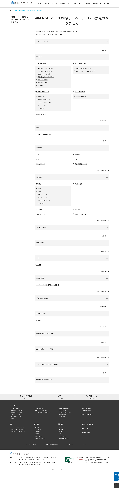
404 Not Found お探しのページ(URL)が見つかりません (20, 19)
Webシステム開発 (80, 93)
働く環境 (77, 213)
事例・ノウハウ (86, 444)
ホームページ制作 (41, 64)
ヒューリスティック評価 (45, 104)
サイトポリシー (41, 318)
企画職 (40, 195)
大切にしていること (42, 41)
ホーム (11, 10)
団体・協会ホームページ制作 (46, 78)
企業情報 (39, 150)
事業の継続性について (81, 167)
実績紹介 (13, 435)
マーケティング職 (43, 198)
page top (116, 485)
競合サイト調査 (42, 107)
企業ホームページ (15, 431)
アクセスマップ (41, 167)
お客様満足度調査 (43, 81)
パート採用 (41, 207)
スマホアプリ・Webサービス (45, 137)
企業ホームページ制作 (44, 75)
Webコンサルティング (43, 93)
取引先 (38, 162)
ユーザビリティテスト (44, 101)
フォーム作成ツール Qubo (17, 445)
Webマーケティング (81, 64)
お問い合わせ (40, 247)
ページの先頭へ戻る (102, 50)
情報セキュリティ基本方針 (44, 384)
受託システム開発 (81, 98)
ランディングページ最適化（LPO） (86, 71)
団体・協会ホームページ (17, 433)
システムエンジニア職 (44, 204)
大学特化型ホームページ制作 (45, 354)
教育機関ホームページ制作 (45, 68)
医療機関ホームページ (16, 428)
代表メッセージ (41, 218)
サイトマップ (86, 460)
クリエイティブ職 (43, 201)
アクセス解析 (41, 110)
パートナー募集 (41, 231)
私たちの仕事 (79, 187)
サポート (39, 262)
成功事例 (40, 87)
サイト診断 (41, 98)
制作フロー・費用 (43, 84)
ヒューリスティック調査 (65, 428)
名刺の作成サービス (42, 116)
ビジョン (39, 157)
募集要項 (39, 187)
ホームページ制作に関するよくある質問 (48, 289)
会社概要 (77, 157)
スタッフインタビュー (81, 218)
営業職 (40, 192)
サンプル (39, 269)
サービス (39, 57)
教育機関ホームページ (16, 426)
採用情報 (39, 180)
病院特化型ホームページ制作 (45, 338)
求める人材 (39, 213)
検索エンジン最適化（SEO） (84, 68)
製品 (37, 130)
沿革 (76, 162)
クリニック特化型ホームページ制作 (47, 369)
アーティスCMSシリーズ (16, 443)
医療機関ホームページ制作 (45, 71)
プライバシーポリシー (43, 303)
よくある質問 (40, 282)
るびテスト (39, 325)
